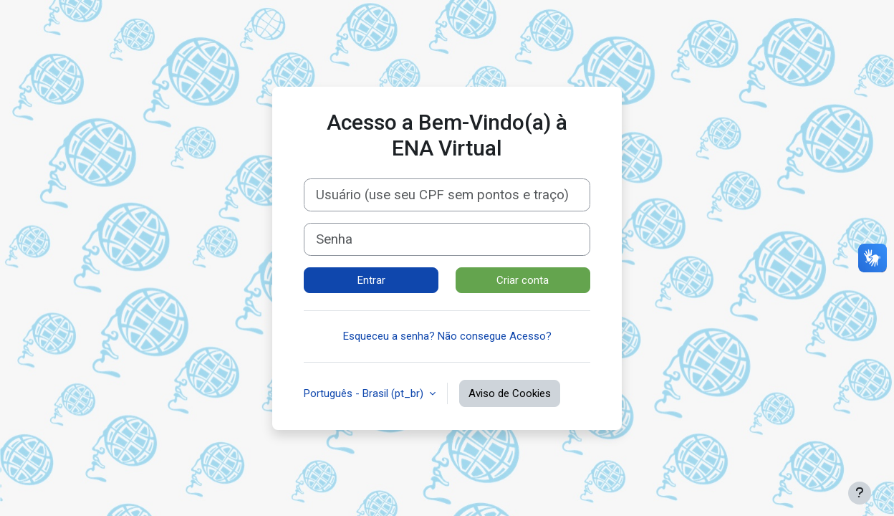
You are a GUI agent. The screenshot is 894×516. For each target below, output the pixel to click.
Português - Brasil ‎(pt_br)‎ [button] (365, 393)
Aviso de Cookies (509, 393)
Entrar (371, 280)
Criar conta (522, 280)
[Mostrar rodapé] (859, 493)
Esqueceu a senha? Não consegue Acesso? (447, 336)
